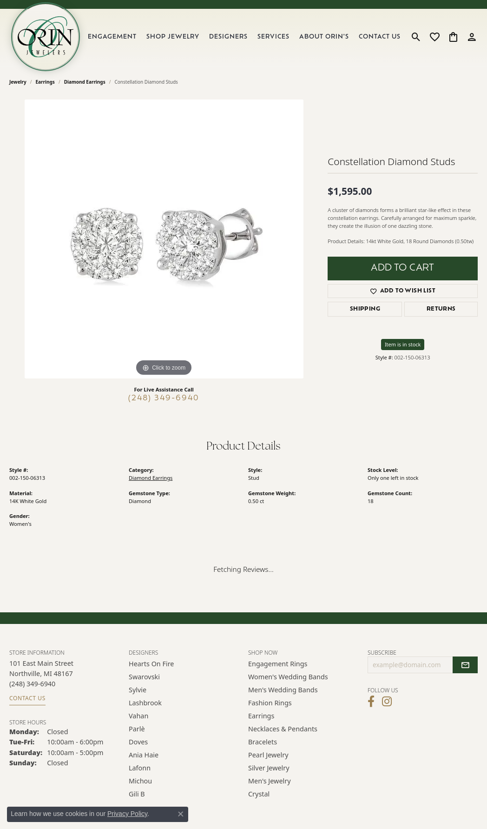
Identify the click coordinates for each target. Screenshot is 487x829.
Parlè (137, 728)
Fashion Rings (270, 702)
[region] (164, 238)
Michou (140, 780)
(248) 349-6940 (163, 398)
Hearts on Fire (151, 663)
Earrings (45, 82)
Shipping (365, 309)
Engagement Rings (278, 663)
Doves (138, 741)
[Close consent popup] (181, 814)
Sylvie (137, 689)
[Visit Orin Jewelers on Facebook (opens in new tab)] (371, 701)
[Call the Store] (32, 683)
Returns (441, 309)
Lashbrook (145, 702)
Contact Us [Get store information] (27, 698)
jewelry (17, 82)
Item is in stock (403, 344)
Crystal (259, 793)
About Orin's (324, 37)
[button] (416, 36)
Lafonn (140, 767)
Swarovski (144, 676)
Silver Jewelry (269, 767)
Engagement (112, 37)
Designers (228, 37)
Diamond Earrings (84, 82)
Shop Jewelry (172, 37)
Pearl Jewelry (268, 754)
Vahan (138, 715)
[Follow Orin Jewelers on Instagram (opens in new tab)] (387, 701)
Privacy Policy (127, 813)
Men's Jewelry (269, 780)
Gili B (137, 793)
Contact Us (380, 37)
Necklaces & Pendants (282, 728)
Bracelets (262, 741)
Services (273, 37)
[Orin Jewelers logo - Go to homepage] (45, 36)
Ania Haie (143, 754)
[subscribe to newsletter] (465, 665)
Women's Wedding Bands (288, 676)
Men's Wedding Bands (283, 689)
